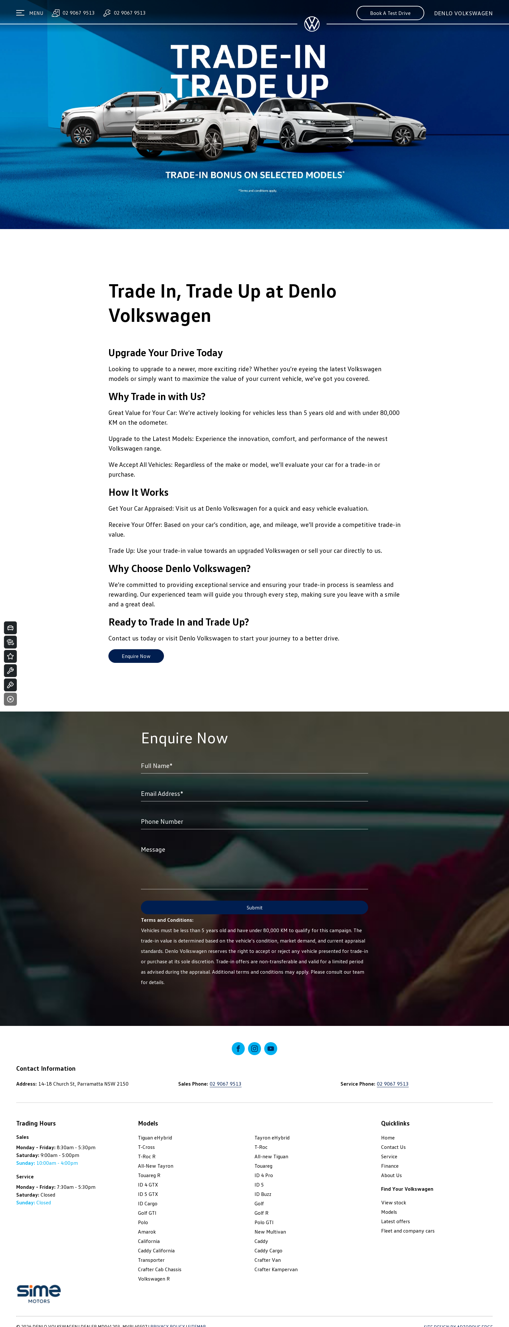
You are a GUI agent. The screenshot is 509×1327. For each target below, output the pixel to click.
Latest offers (395, 1221)
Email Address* (162, 793)
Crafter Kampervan (276, 1269)
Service (389, 1156)
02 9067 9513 (72, 12)
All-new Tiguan (271, 1156)
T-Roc (261, 1147)
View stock (393, 1202)
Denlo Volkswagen (463, 13)
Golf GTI (147, 1213)
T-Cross (146, 1147)
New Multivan (270, 1231)
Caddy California (156, 1250)
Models (389, 1212)
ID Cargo (147, 1203)
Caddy (261, 1241)
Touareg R (149, 1175)
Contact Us (393, 1147)
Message (153, 849)
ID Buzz (263, 1194)
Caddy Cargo (268, 1250)
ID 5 (259, 1184)
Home (388, 1137)
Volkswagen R (154, 1278)
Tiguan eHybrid (155, 1137)
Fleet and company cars (408, 1230)
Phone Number (162, 821)
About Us (391, 1175)
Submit (255, 907)
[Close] (10, 699)
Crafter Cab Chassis (159, 1269)
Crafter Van (268, 1260)
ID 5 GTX (148, 1194)
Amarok (147, 1231)
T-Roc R (146, 1156)
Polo (143, 1222)
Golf (259, 1203)
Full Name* (156, 765)
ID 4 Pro (264, 1175)
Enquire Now (136, 656)
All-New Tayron (155, 1166)
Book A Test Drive (390, 13)
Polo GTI (264, 1222)
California (149, 1241)
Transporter (151, 1260)
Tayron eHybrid (272, 1137)
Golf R (261, 1213)
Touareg (263, 1166)
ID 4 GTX (148, 1184)
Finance (390, 1166)
